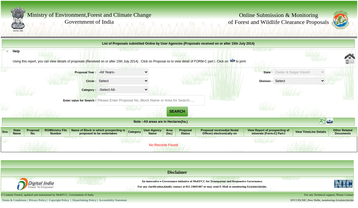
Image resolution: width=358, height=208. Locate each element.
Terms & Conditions (14, 200)
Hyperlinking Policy (84, 200)
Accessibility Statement (113, 200)
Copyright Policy (59, 200)
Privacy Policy (38, 200)
